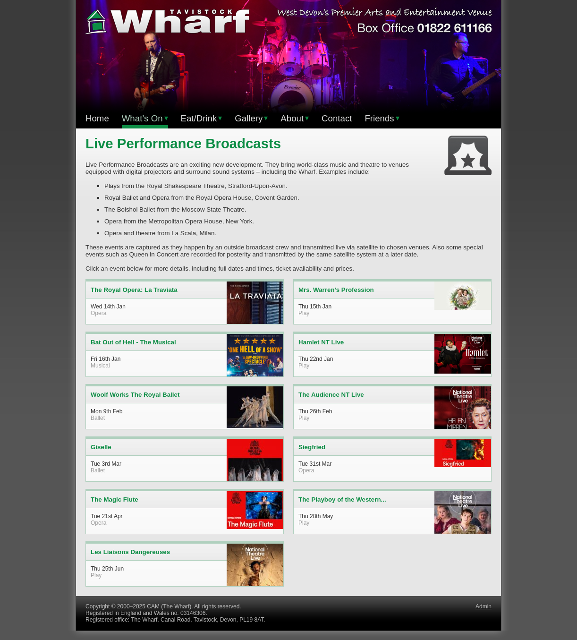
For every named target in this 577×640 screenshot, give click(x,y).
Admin (483, 606)
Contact (337, 118)
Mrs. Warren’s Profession (336, 289)
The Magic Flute (114, 499)
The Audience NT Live (331, 394)
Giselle (101, 447)
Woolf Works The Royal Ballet (135, 394)
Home (97, 118)
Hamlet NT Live (321, 342)
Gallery (251, 118)
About (294, 118)
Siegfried (311, 447)
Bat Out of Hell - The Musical (133, 342)
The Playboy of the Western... (342, 499)
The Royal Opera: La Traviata (134, 289)
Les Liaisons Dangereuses (130, 551)
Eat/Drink (201, 118)
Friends (382, 118)
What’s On (145, 118)
